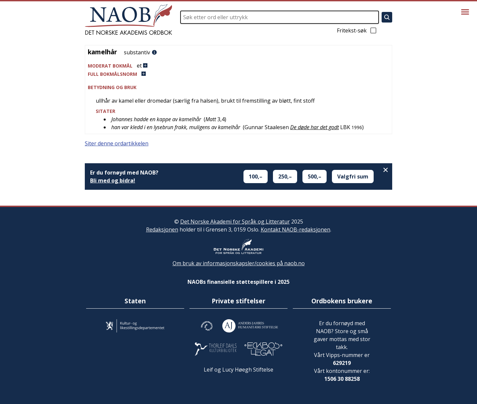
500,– (314, 176)
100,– (255, 176)
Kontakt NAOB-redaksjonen (295, 229)
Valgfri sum (352, 176)
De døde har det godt (314, 127)
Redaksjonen (162, 229)
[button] (238, 66)
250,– (285, 176)
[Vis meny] (465, 12)
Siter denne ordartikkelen (116, 143)
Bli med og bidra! (112, 180)
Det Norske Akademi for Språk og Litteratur (235, 221)
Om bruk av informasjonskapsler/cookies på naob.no (239, 263)
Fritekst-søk (357, 30)
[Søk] (387, 17)
